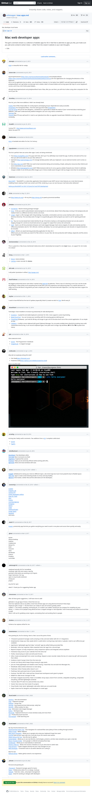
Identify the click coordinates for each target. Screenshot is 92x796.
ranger (13, 215)
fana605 (11, 124)
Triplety (11, 106)
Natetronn (12, 177)
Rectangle (11, 713)
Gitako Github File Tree (15, 737)
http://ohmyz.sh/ (37, 197)
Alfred (13, 231)
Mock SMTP (12, 181)
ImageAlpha (12, 107)
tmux (12, 211)
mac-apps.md (23, 15)
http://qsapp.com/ (33, 272)
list (45, 438)
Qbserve (11, 477)
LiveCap (13, 261)
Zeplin (10, 774)
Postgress (11, 504)
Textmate (11, 113)
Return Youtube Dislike (15, 741)
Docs (48, 791)
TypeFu (13, 444)
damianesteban (13, 242)
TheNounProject (13, 509)
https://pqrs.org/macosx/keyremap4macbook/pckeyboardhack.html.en (30, 78)
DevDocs (11, 699)
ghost (10, 533)
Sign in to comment (59, 782)
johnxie (11, 761)
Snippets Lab (12, 491)
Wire (10, 498)
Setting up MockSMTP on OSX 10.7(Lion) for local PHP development (28, 186)
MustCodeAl (12, 695)
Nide (10, 65)
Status (37, 791)
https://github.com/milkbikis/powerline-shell (33, 360)
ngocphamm (13, 148)
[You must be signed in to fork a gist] (84, 15)
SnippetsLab (14, 344)
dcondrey (12, 98)
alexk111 (11, 522)
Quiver (13, 342)
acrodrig (11, 434)
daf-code (11, 268)
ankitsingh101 (13, 565)
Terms (22, 791)
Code (6, 22)
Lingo (10, 507)
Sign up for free (9, 782)
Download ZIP (84, 22)
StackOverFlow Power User (16, 729)
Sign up (87, 3)
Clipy (10, 701)
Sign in (80, 3)
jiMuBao (11, 204)
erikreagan (11, 15)
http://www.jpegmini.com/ (25, 168)
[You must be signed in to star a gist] (74, 15)
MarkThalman (13, 279)
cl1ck (10, 193)
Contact (53, 791)
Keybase (11, 703)
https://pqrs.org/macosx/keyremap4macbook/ (35, 76)
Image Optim (12, 511)
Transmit (11, 115)
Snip (10, 709)
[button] (76, 22)
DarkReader (12, 743)
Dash (12, 225)
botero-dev (12, 72)
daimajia (11, 61)
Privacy (27, 791)
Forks (39, 22)
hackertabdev (13, 739)
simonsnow (12, 594)
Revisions (16, 22)
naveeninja (12, 485)
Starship (11, 705)
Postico (11, 500)
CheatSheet (14, 319)
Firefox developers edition (16, 494)
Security (32, 791)
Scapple (11, 474)
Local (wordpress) (14, 502)
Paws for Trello (13, 496)
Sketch (10, 506)
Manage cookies (61, 791)
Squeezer (11, 513)
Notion (11, 711)
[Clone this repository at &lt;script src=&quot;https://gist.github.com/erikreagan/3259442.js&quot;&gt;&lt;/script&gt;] (67, 22)
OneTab (11, 735)
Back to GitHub (48, 3)
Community (43, 791)
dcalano (11, 620)
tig (12, 221)
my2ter (11, 296)
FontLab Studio (13, 109)
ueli (10, 714)
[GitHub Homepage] (7, 791)
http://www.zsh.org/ (17, 197)
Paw (59, 300)
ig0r (10, 334)
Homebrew (14, 209)
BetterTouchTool (16, 317)
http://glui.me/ (18, 164)
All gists (39, 3)
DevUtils (11, 707)
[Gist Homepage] (6, 3)
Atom (10, 141)
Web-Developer (13, 748)
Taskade (11, 772)
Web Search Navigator (15, 733)
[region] (46, 42)
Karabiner (14, 315)
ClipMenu (14, 323)
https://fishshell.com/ (23, 358)
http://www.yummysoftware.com (26, 128)
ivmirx (11, 470)
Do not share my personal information (76, 791)
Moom (13, 259)
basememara (13, 631)
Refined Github (13, 753)
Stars (27, 22)
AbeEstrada (12, 137)
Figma (10, 770)
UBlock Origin (13, 731)
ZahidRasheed (13, 451)
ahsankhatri (12, 307)
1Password (12, 768)
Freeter (11, 526)
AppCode (45, 283)
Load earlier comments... (48, 56)
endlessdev (12, 351)
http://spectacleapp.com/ (24, 160)
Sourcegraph (12, 716)
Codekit (11, 489)
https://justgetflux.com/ (21, 156)
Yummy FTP (12, 492)
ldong (10, 255)
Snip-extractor (13, 746)
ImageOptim (52, 107)
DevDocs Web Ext (14, 744)
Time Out (11, 476)
